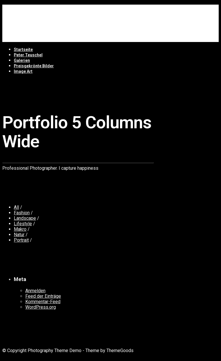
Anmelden (35, 290)
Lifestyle (23, 223)
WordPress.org (40, 307)
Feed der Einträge (43, 296)
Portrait (21, 240)
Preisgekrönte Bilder (34, 66)
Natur (19, 234)
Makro (20, 229)
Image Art (23, 71)
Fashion (22, 212)
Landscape (25, 218)
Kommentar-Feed (42, 301)
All (16, 207)
